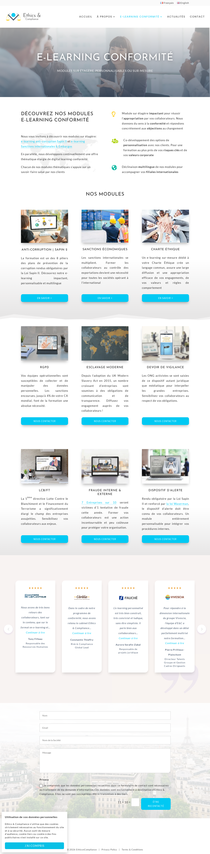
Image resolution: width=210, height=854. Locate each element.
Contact (197, 17)
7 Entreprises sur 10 (99, 502)
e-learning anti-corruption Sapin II (44, 141)
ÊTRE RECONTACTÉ (156, 804)
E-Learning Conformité (139, 17)
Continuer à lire (35, 632)
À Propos (104, 17)
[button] (201, 629)
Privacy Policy (109, 849)
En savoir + (44, 298)
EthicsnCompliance (86, 849)
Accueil (85, 17)
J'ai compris (34, 845)
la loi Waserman (177, 503)
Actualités (176, 17)
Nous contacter (44, 421)
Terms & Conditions (132, 849)
